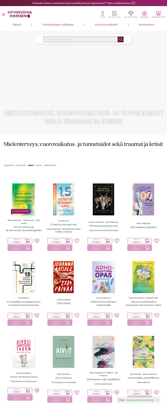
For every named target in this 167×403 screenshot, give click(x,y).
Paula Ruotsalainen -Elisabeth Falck (143, 302)
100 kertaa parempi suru (103, 230)
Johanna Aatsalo (64, 304)
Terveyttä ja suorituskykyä (63, 387)
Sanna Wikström (143, 228)
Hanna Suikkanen (103, 302)
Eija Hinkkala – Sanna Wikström (143, 378)
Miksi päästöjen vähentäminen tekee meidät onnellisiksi (63, 234)
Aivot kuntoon (63, 382)
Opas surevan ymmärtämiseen (103, 235)
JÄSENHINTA (49, 170)
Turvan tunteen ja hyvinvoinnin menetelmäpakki (23, 233)
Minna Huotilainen (23, 377)
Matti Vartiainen (63, 378)
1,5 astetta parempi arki (63, 229)
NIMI (31, 170)
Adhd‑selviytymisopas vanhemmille (103, 308)
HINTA (39, 170)
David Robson (23, 302)
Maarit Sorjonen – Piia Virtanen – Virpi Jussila (24, 226)
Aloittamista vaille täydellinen (103, 384)
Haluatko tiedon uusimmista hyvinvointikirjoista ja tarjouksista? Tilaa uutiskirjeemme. (81, 3)
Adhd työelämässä (103, 388)
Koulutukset (147, 24)
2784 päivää (63, 308)
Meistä (17, 24)
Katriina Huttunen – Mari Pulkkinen (103, 226)
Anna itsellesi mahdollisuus (143, 382)
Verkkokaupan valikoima (57, 24)
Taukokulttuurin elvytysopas (23, 386)
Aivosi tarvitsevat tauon (23, 381)
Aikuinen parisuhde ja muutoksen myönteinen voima (143, 308)
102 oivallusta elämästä (143, 231)
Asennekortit (143, 387)
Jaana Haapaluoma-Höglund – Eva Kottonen (103, 378)
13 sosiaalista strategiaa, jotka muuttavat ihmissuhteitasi (23, 308)
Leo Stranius (63, 225)
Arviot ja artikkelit (106, 24)
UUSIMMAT (21, 170)
